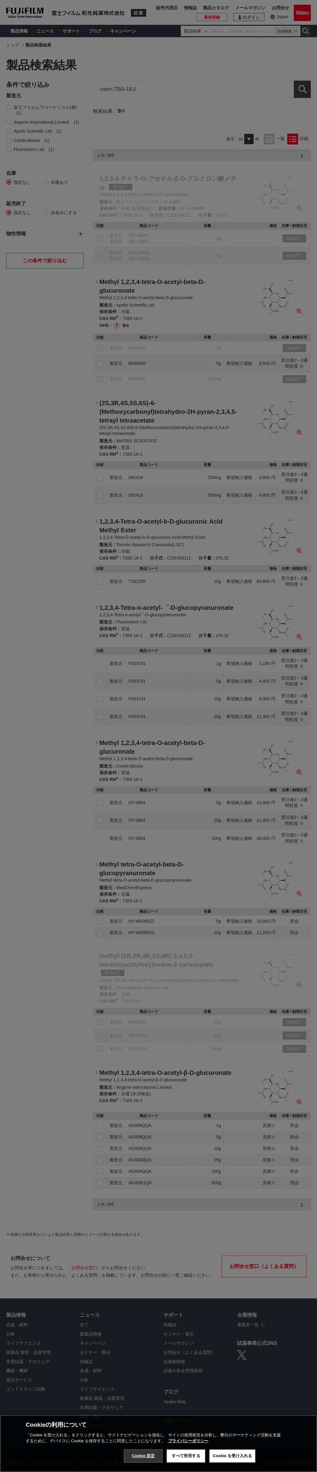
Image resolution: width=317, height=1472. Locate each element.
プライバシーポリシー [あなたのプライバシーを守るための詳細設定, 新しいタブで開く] (188, 1441)
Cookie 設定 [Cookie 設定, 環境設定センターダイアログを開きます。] (143, 1455)
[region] (158, 1443)
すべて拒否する (186, 1455)
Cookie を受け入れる (232, 1455)
